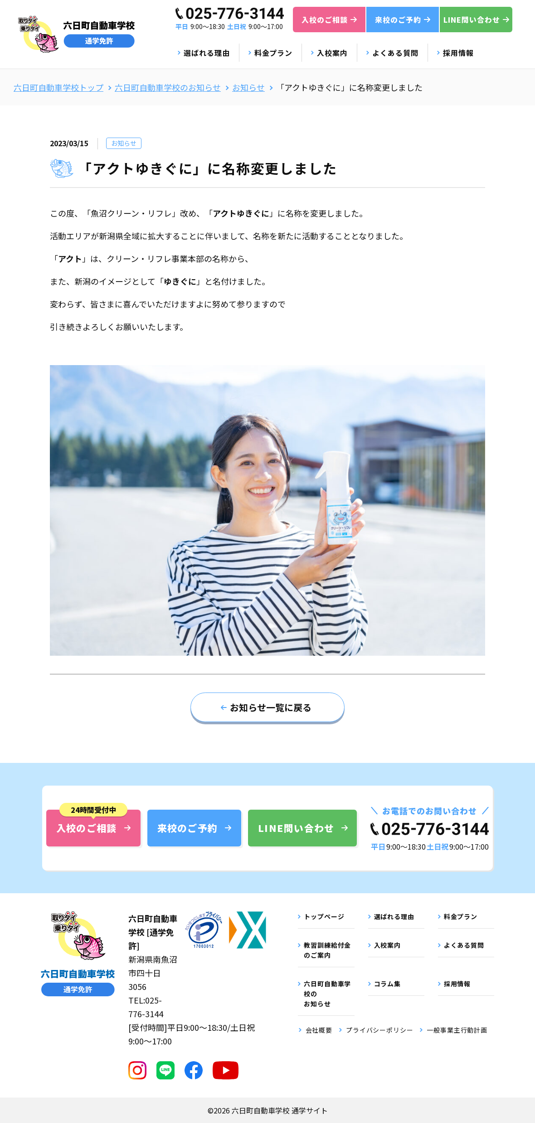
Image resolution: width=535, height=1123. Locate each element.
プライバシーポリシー (379, 1029)
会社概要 (319, 1029)
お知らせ (248, 87)
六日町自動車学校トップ (58, 87)
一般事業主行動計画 (457, 1029)
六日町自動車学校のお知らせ (168, 87)
